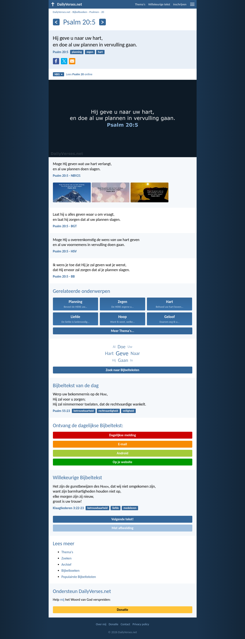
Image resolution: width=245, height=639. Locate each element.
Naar (135, 353)
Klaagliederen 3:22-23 (68, 508)
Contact (125, 624)
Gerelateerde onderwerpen (81, 291)
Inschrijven (179, 4)
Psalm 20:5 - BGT (65, 226)
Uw (130, 347)
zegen (89, 52)
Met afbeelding (122, 528)
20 (102, 12)
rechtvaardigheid (108, 410)
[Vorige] (56, 22)
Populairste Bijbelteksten (79, 577)
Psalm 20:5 (60, 52)
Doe (122, 347)
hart (100, 52)
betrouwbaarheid (84, 410)
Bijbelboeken (79, 12)
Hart (109, 353)
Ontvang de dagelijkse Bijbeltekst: (88, 425)
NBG (58, 74)
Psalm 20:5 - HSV (65, 251)
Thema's (140, 4)
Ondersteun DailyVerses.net (82, 591)
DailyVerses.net (61, 12)
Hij (114, 360)
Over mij (101, 624)
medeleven (129, 508)
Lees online (79, 74)
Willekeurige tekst (159, 4)
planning (77, 52)
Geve (122, 353)
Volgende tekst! (122, 519)
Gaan (123, 360)
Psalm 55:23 (61, 411)
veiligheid (128, 410)
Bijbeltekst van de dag (76, 385)
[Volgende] (102, 22)
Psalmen (94, 12)
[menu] (192, 6)
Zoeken (67, 558)
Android (122, 453)
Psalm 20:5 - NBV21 (67, 176)
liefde (115, 508)
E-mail (122, 444)
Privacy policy (141, 624)
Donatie (122, 610)
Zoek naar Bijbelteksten (122, 370)
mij (62, 600)
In (131, 360)
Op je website (122, 462)
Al (114, 347)
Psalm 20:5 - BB (64, 276)
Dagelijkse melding (122, 435)
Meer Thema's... (122, 331)
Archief (66, 564)
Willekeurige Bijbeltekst (77, 477)
